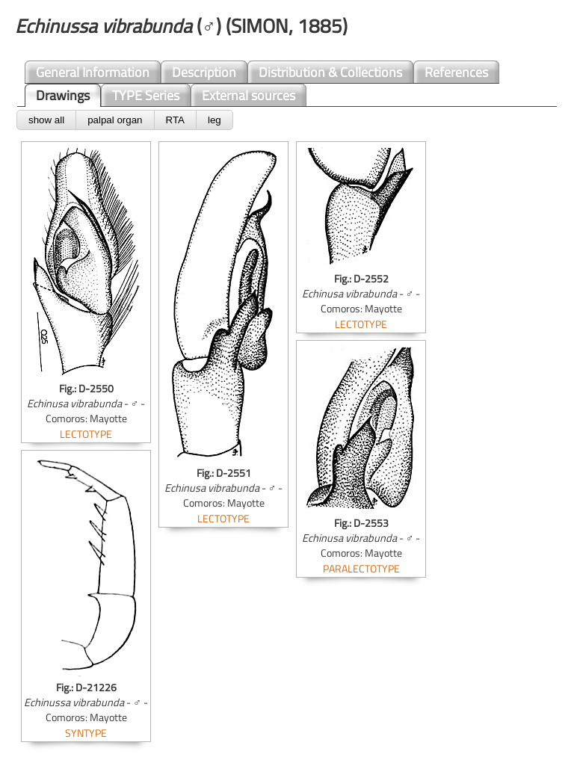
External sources (248, 95)
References (456, 72)
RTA (175, 120)
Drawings (63, 95)
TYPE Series (145, 95)
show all (46, 120)
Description (204, 72)
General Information (92, 72)
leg (214, 120)
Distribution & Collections (330, 72)
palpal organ (114, 120)
